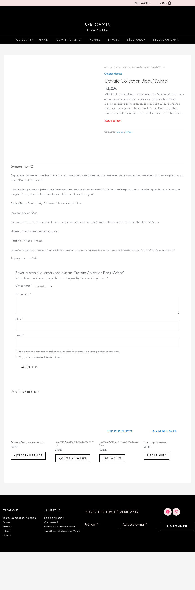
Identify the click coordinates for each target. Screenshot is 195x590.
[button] (44, 39)
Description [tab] (16, 196)
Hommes (95, 39)
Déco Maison (136, 39)
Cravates (127, 67)
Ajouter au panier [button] (26, 490)
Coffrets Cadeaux (69, 39)
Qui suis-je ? (24, 39)
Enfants (114, 39)
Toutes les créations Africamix (19, 556)
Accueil (108, 67)
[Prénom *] (100, 563)
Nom (19, 348)
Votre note (24, 315)
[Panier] (164, 3)
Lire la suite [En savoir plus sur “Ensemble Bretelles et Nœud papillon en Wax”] (115, 491)
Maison (7, 573)
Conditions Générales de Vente (62, 569)
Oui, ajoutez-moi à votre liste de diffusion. (39, 388)
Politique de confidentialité (59, 565)
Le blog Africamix (166, 39)
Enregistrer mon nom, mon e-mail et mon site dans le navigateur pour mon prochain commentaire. (69, 382)
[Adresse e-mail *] (139, 563)
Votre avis (23, 324)
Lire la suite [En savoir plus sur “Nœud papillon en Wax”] (160, 488)
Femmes (44, 39)
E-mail (20, 365)
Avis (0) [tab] (30, 196)
